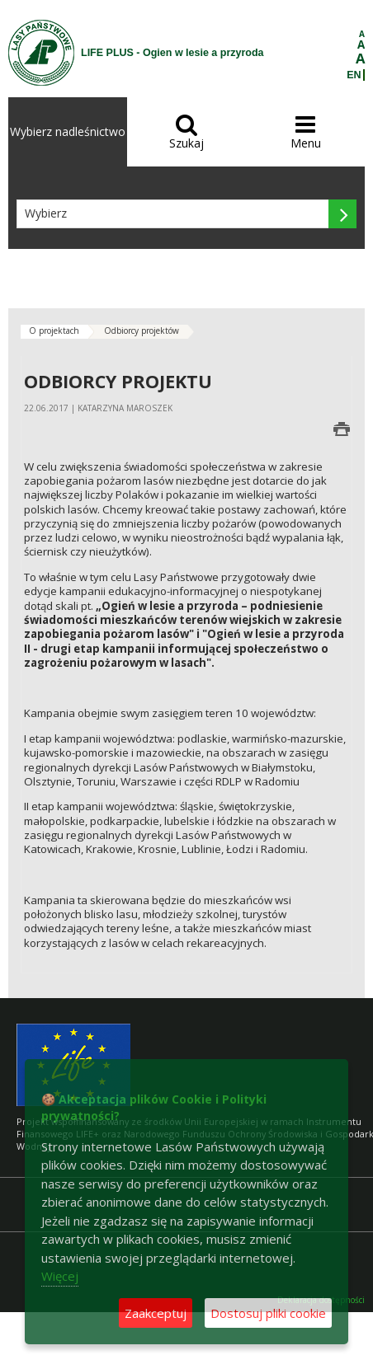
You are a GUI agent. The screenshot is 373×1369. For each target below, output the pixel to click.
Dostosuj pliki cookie (268, 1313)
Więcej (59, 1276)
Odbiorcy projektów (141, 330)
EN (354, 75)
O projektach (54, 330)
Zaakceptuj (155, 1313)
